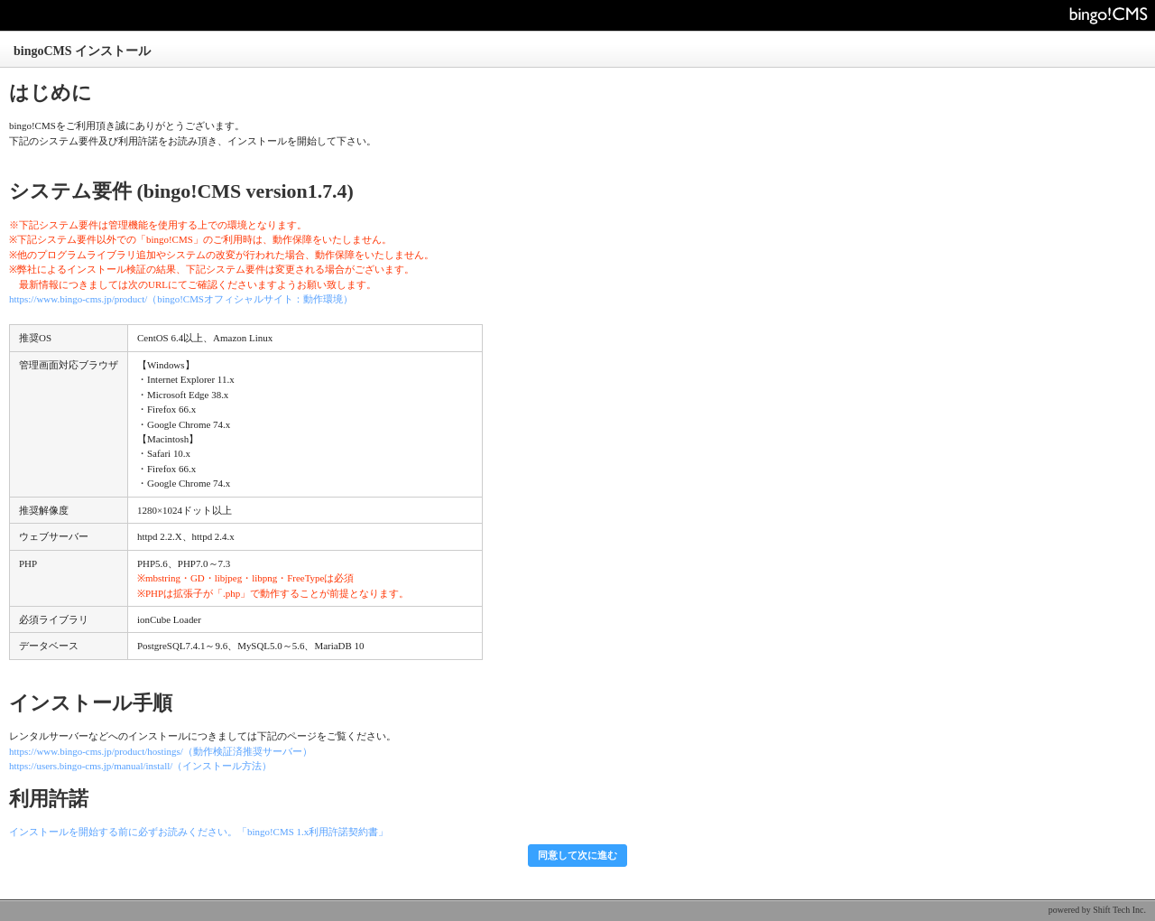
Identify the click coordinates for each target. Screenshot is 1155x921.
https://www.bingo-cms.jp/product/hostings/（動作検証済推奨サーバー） (160, 751)
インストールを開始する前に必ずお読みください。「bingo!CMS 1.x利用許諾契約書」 (198, 831)
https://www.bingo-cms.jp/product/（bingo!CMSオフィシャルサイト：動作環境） (181, 298)
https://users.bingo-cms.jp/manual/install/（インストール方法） (140, 765)
